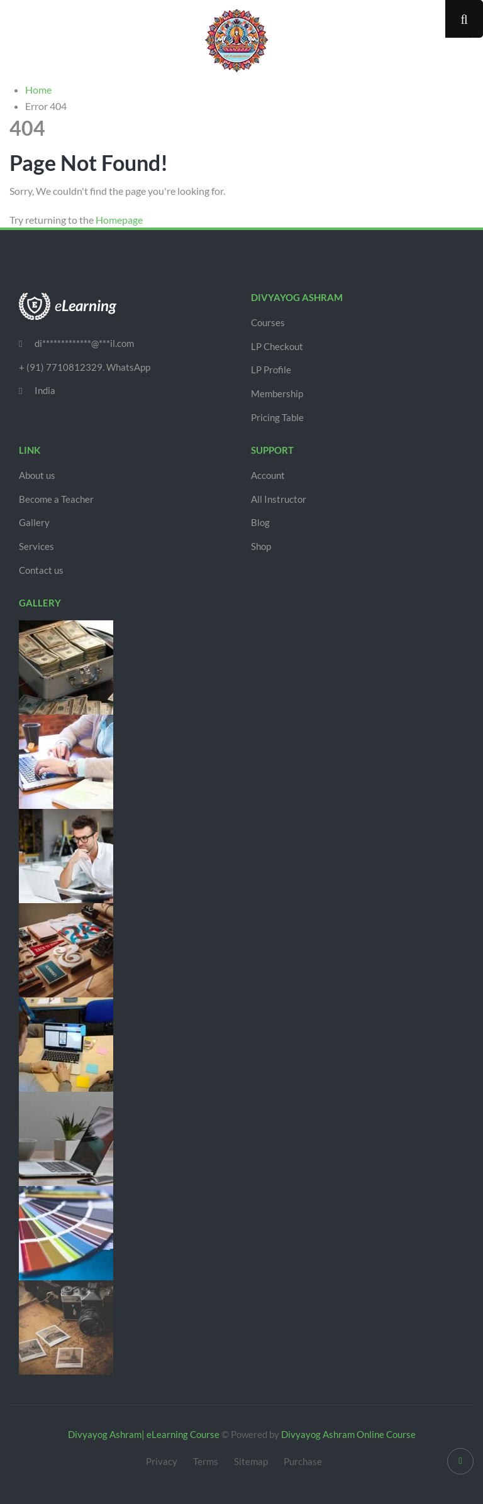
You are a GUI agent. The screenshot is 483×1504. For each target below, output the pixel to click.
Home (38, 90)
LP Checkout (277, 346)
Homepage (119, 220)
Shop (261, 546)
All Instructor (278, 499)
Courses (268, 322)
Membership (277, 393)
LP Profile (271, 369)
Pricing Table (277, 417)
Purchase (303, 1461)
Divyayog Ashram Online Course (348, 1434)
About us (37, 475)
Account (268, 475)
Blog (260, 522)
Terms (205, 1461)
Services (36, 546)
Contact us (41, 570)
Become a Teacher (56, 499)
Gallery (34, 522)
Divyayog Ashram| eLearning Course (143, 1434)
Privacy (161, 1461)
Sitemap (251, 1461)
